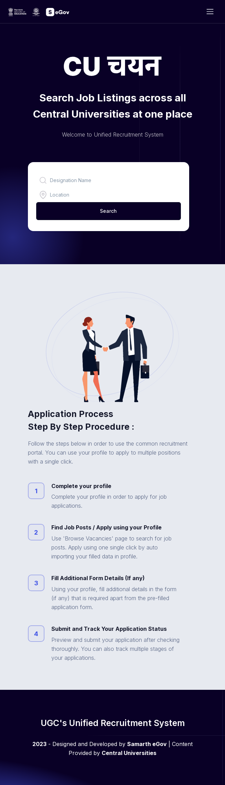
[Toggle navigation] (210, 12)
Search (108, 211)
